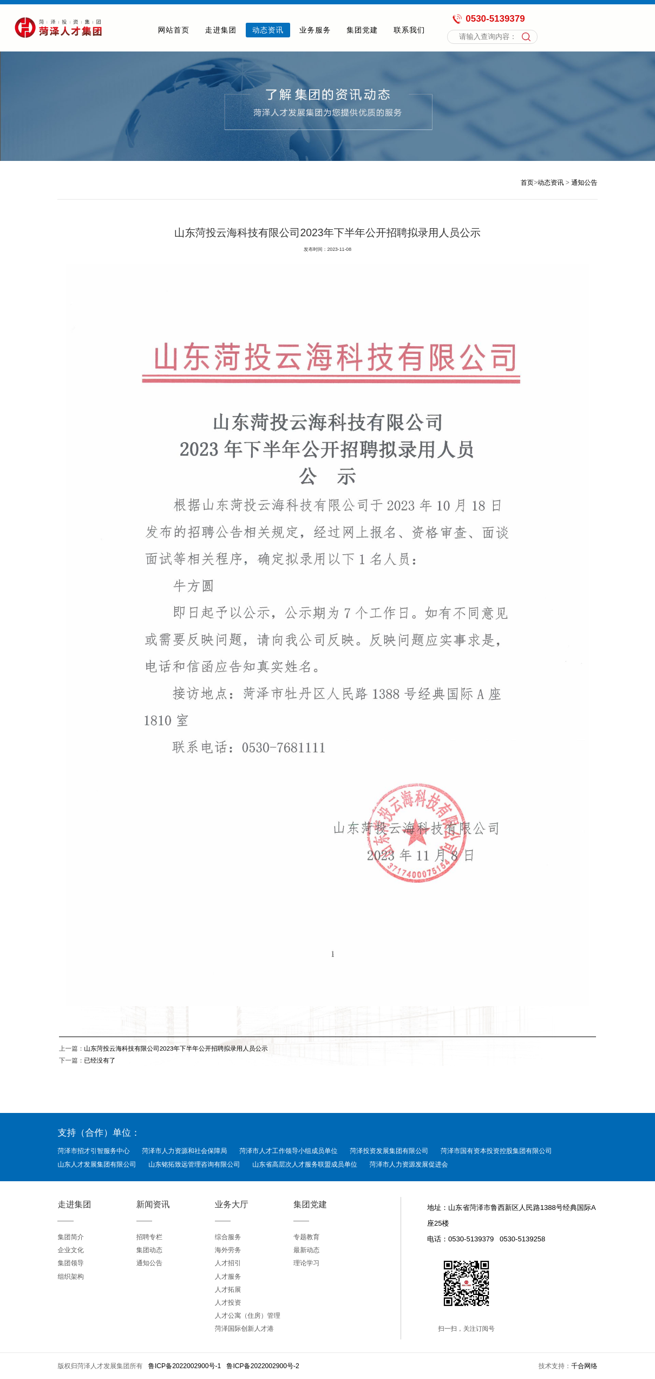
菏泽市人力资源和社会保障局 (184, 1151)
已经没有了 (99, 1060)
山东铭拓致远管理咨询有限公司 (194, 1164)
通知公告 (584, 182)
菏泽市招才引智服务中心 (93, 1151)
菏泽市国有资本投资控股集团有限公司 (496, 1151)
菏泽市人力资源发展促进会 (409, 1164)
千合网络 (584, 1366)
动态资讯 (268, 30)
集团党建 (362, 30)
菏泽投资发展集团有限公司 (389, 1151)
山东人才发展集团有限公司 (96, 1164)
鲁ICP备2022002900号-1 (184, 1366)
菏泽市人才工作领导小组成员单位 (288, 1151)
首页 (527, 182)
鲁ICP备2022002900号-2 (262, 1366)
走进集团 (221, 30)
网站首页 (173, 30)
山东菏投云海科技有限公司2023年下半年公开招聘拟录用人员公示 (175, 1048)
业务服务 (315, 30)
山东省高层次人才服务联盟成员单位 (304, 1164)
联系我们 (409, 30)
